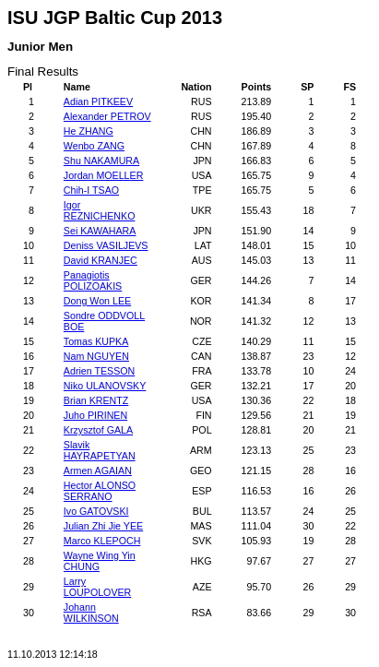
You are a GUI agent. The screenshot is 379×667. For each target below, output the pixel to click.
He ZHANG (88, 131)
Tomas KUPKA (96, 341)
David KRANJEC (100, 260)
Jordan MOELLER (103, 175)
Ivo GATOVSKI (96, 511)
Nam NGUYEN (96, 356)
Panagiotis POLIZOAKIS (93, 280)
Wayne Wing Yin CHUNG (100, 561)
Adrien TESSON (99, 370)
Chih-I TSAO (91, 190)
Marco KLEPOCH (102, 540)
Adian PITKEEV (98, 101)
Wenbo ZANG (94, 145)
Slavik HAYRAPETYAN (100, 450)
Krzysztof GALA (98, 429)
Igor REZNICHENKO (100, 210)
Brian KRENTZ (96, 400)
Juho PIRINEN (95, 415)
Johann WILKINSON (91, 612)
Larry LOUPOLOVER (97, 587)
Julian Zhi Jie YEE (103, 525)
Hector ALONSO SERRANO (100, 491)
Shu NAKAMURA (101, 160)
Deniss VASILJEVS (106, 245)
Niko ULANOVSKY (105, 385)
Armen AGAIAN (98, 470)
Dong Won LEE (97, 300)
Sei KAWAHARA (100, 230)
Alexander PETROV (107, 116)
